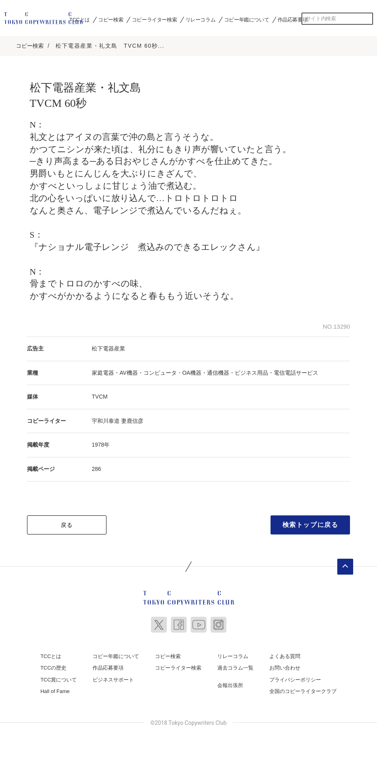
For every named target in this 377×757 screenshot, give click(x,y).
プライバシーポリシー (295, 678)
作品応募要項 (293, 19)
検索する (367, 19)
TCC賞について (59, 678)
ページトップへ (345, 565)
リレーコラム (201, 19)
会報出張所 (230, 683)
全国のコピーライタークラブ (302, 690)
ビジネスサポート (113, 678)
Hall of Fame (55, 690)
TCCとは (80, 19)
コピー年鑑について (246, 19)
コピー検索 (110, 19)
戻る (67, 523)
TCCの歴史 (54, 666)
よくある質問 (284, 654)
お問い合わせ (284, 666)
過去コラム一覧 (235, 666)
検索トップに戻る (310, 522)
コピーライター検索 (154, 19)
